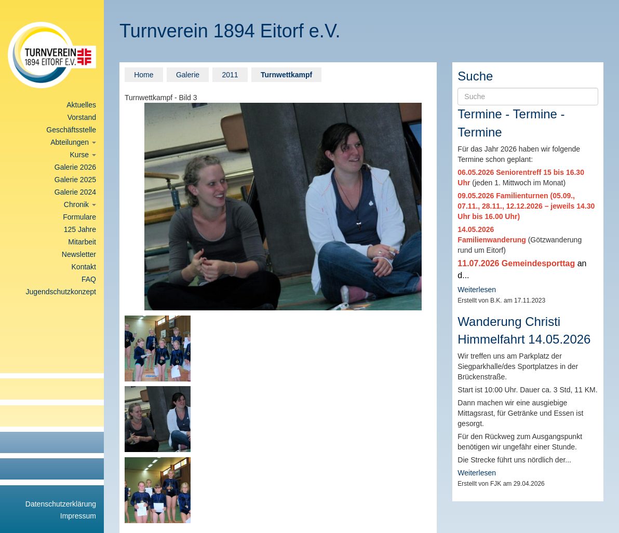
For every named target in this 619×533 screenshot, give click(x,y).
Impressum (78, 516)
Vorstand (82, 117)
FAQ (89, 279)
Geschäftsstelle (71, 130)
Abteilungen (73, 142)
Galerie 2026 (75, 167)
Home (143, 75)
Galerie (187, 75)
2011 (230, 75)
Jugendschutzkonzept (61, 292)
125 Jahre (80, 229)
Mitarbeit (82, 242)
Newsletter (79, 254)
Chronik (80, 204)
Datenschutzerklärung (60, 504)
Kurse (83, 155)
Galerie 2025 (75, 179)
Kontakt (84, 267)
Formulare (79, 217)
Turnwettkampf (286, 75)
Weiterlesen (476, 289)
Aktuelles (81, 105)
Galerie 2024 (75, 192)
